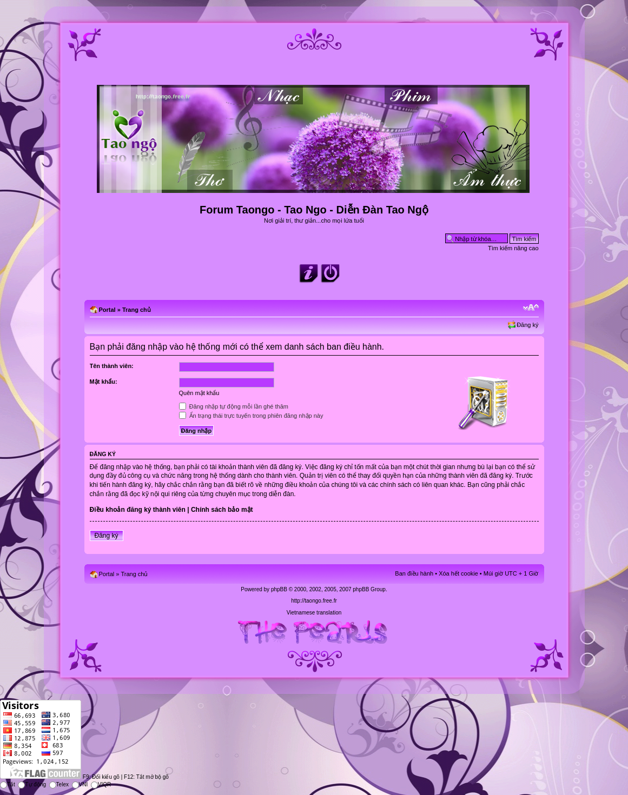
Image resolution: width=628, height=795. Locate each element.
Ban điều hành (414, 573)
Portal (107, 309)
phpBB (279, 589)
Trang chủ (136, 309)
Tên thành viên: (112, 366)
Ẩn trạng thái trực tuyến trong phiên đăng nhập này (251, 415)
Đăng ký (527, 325)
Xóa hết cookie (458, 573)
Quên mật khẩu (199, 393)
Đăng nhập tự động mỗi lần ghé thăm (233, 406)
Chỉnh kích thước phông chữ (531, 307)
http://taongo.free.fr (314, 601)
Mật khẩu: (103, 381)
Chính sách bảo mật (222, 509)
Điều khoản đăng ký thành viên (138, 509)
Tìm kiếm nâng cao (513, 248)
